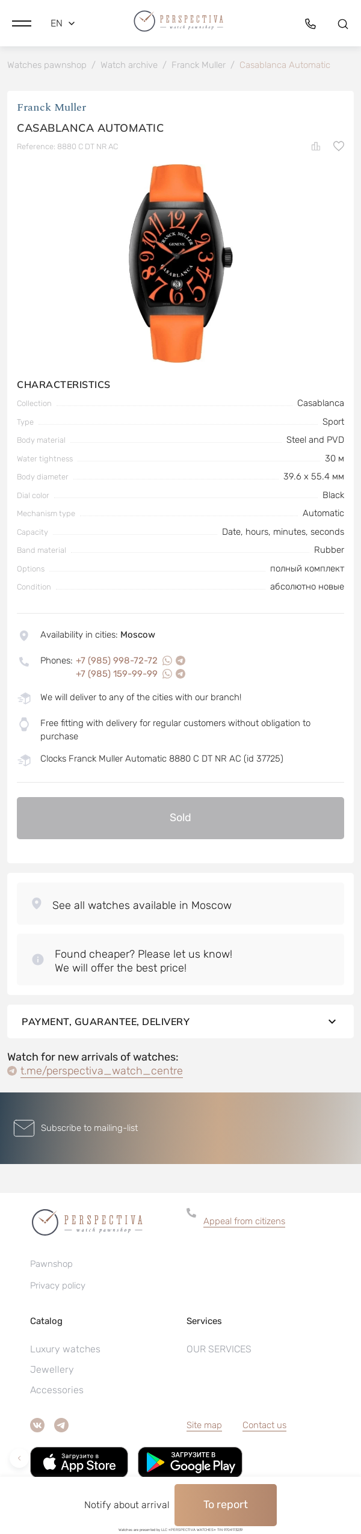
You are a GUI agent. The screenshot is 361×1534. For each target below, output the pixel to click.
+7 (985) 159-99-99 (117, 673)
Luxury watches (65, 1349)
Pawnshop (51, 1263)
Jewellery (52, 1369)
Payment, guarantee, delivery (180, 1021)
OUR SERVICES (219, 1349)
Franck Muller (51, 107)
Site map (204, 1425)
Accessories (57, 1390)
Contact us (264, 1425)
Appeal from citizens (244, 1221)
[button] (21, 23)
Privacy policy (57, 1285)
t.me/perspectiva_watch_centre (101, 1070)
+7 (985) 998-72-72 (117, 660)
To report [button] (225, 1504)
